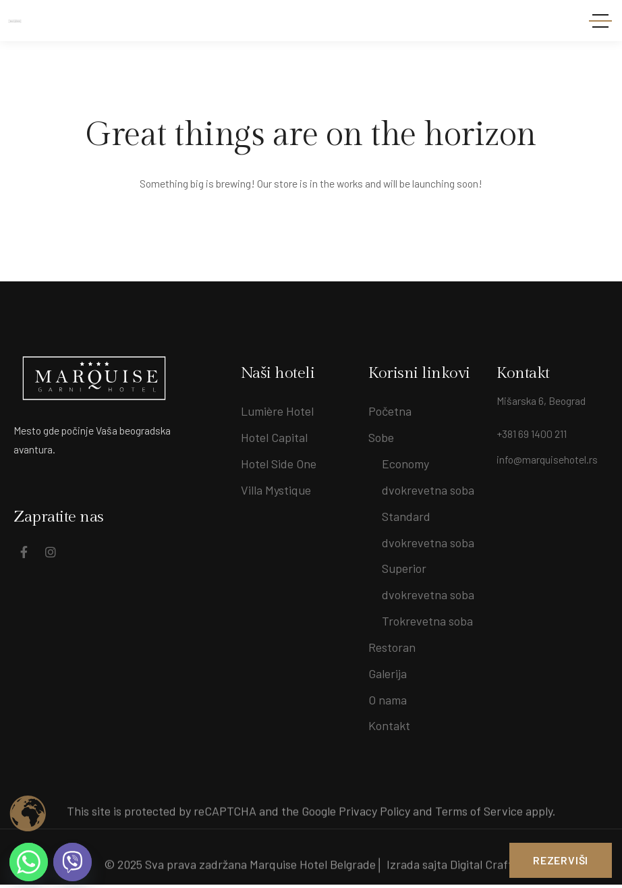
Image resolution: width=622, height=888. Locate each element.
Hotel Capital (274, 438)
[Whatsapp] (28, 862)
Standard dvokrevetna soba (428, 530)
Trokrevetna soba (427, 622)
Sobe (381, 438)
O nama (387, 701)
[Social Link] (23, 552)
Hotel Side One (278, 464)
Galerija (387, 675)
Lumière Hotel (277, 411)
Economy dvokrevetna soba (428, 477)
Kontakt (389, 728)
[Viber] (72, 862)
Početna (390, 411)
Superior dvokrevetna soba (428, 582)
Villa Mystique (276, 490)
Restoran (392, 649)
